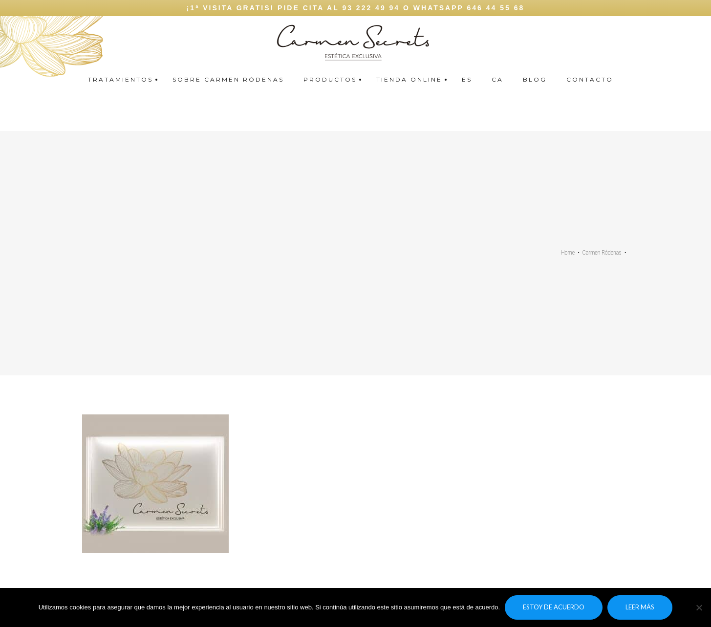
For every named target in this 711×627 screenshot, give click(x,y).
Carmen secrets (699, 39)
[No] (699, 607)
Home (568, 252)
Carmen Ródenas (602, 252)
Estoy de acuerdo (553, 607)
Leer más (639, 607)
